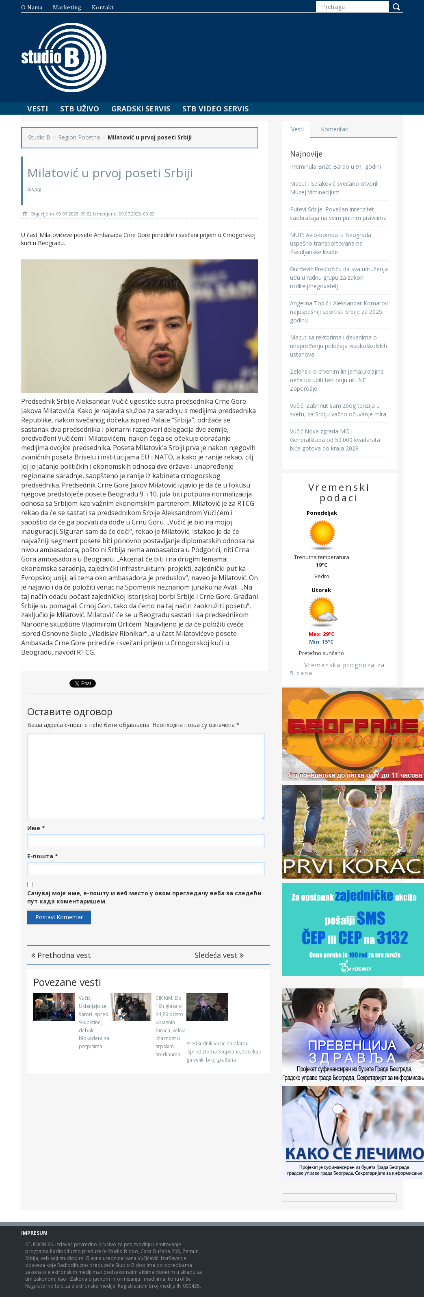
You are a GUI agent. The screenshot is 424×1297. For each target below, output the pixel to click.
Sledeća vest (219, 955)
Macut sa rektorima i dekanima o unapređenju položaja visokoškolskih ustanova (338, 345)
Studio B (39, 137)
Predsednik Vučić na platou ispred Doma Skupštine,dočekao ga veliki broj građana (224, 1051)
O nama (31, 7)
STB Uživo (79, 108)
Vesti (37, 108)
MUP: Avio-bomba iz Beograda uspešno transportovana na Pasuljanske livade (330, 243)
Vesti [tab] (298, 129)
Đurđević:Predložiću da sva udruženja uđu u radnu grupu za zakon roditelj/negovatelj (339, 277)
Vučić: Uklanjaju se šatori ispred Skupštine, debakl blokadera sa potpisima (94, 1022)
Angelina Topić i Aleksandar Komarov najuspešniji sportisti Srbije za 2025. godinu (339, 311)
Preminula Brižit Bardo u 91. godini (335, 166)
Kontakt (103, 7)
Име (36, 828)
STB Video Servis (215, 108)
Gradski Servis (140, 108)
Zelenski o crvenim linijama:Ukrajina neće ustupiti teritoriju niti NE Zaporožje (337, 380)
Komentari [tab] (335, 129)
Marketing (67, 7)
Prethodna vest (61, 955)
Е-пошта (42, 856)
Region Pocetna (79, 137)
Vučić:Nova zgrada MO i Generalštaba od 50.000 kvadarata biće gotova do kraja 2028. (335, 439)
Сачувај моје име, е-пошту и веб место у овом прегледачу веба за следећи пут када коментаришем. (144, 897)
